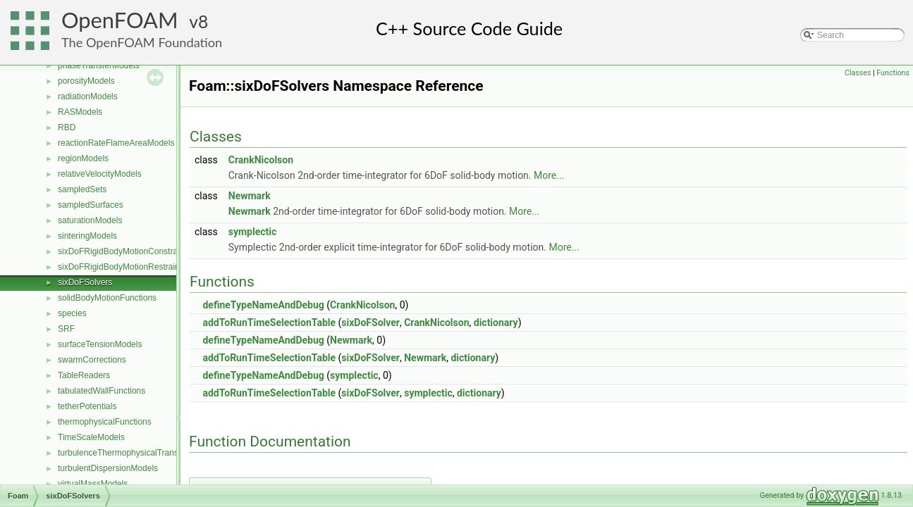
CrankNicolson (260, 159)
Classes (858, 72)
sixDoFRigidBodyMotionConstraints (124, 251)
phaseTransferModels (99, 65)
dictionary (496, 322)
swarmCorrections (92, 360)
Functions (892, 72)
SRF (66, 329)
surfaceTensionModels (100, 344)
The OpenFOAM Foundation (141, 42)
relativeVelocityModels (100, 174)
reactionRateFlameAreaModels (116, 143)
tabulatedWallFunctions (101, 391)
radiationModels (88, 96)
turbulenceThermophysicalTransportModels (139, 453)
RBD (66, 127)
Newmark (249, 195)
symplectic (252, 231)
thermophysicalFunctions (105, 422)
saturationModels (90, 220)
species (72, 313)
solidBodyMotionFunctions (107, 298)
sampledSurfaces (90, 205)
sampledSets (82, 189)
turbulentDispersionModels (108, 468)
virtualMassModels (93, 484)
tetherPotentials (87, 406)
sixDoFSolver (370, 322)
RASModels (80, 112)
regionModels (83, 158)
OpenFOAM (119, 20)
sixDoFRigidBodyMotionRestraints (122, 267)
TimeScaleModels (91, 437)
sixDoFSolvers (85, 282)
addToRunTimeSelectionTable (269, 322)
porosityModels (86, 81)
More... (549, 175)
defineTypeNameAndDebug (263, 305)
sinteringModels (87, 236)
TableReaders (84, 375)
